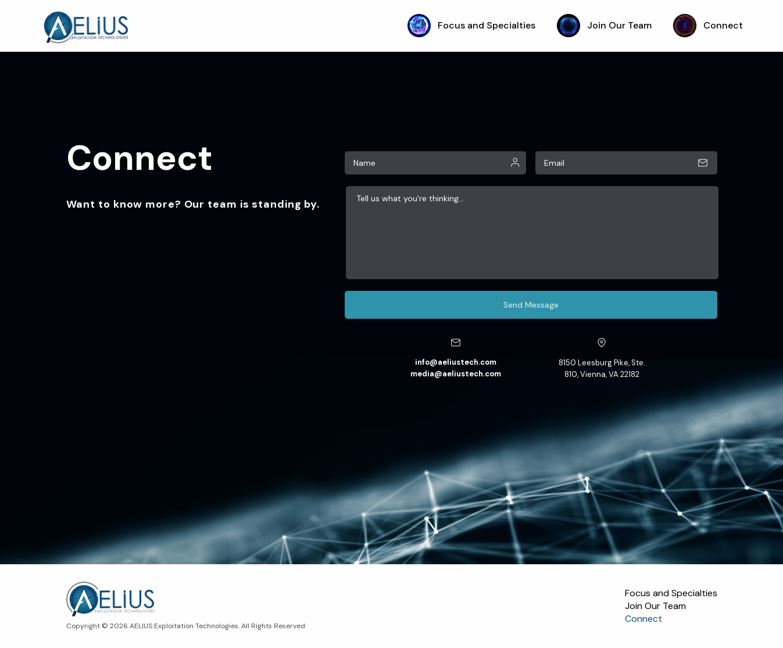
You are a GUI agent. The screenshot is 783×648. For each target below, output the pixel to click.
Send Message (531, 305)
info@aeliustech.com (455, 362)
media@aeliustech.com (455, 374)
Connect (708, 25)
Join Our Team (604, 25)
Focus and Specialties (471, 25)
